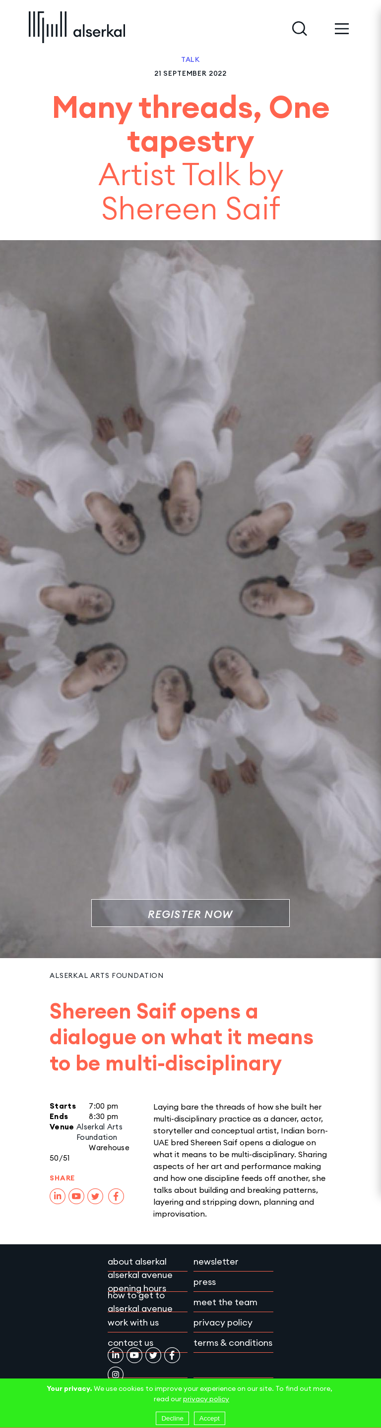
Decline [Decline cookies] (172, 1418)
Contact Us (130, 1342)
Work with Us (133, 1322)
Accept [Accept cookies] (209, 1418)
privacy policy (206, 1398)
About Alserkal (137, 1261)
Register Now (190, 914)
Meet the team (225, 1302)
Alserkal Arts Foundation (107, 975)
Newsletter (216, 1261)
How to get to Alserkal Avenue (140, 1301)
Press (204, 1281)
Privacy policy (223, 1322)
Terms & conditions (232, 1342)
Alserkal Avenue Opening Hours (140, 1281)
